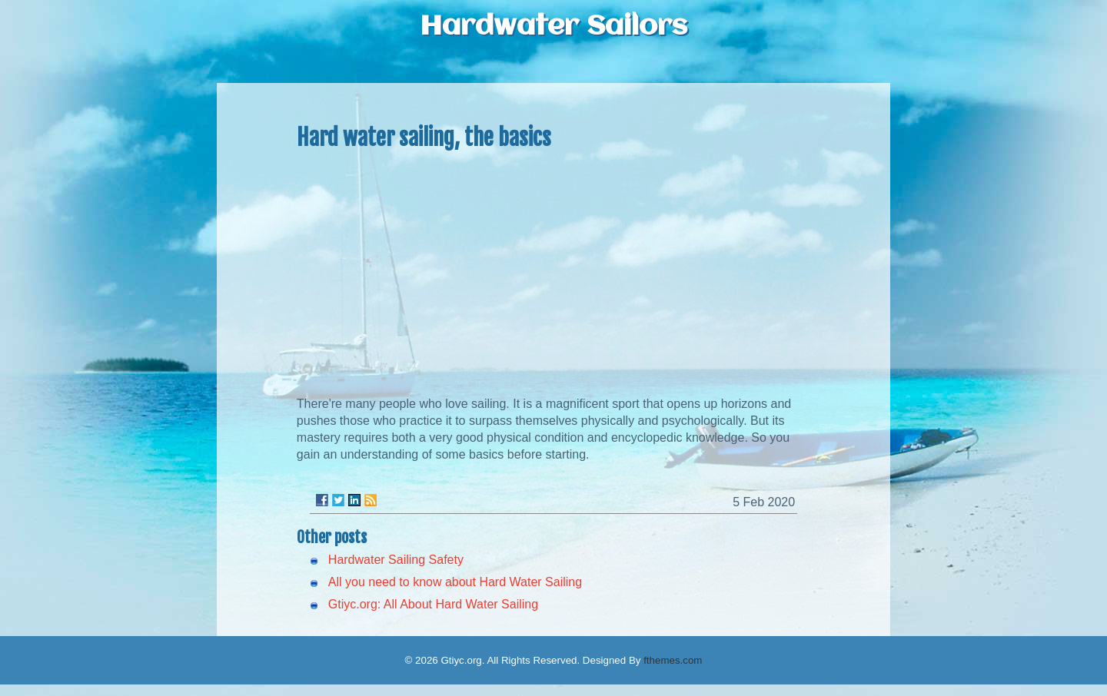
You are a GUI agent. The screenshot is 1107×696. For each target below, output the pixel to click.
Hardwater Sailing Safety (396, 559)
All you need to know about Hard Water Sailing (455, 581)
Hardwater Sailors (553, 26)
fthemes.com (672, 660)
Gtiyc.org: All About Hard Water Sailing (433, 604)
